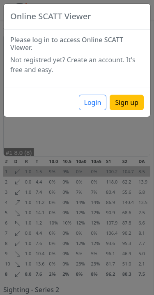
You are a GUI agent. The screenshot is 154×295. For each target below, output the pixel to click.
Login (92, 102)
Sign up (126, 102)
